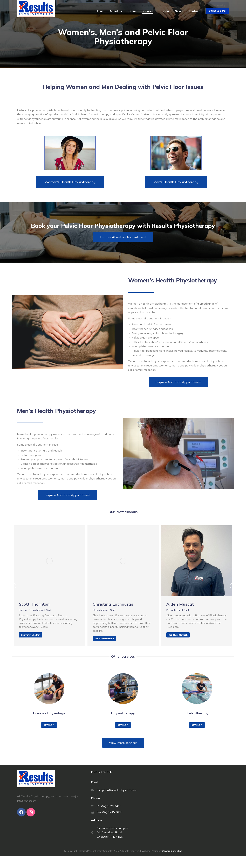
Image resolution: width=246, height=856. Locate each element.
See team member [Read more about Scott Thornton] (30, 635)
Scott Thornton (34, 604)
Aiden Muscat (180, 604)
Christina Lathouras (113, 604)
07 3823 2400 (199, 3)
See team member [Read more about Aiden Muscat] (178, 635)
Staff (48, 610)
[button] (110, 649)
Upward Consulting (172, 851)
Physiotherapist (37, 610)
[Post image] (49, 560)
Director (23, 610)
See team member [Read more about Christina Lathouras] (104, 638)
